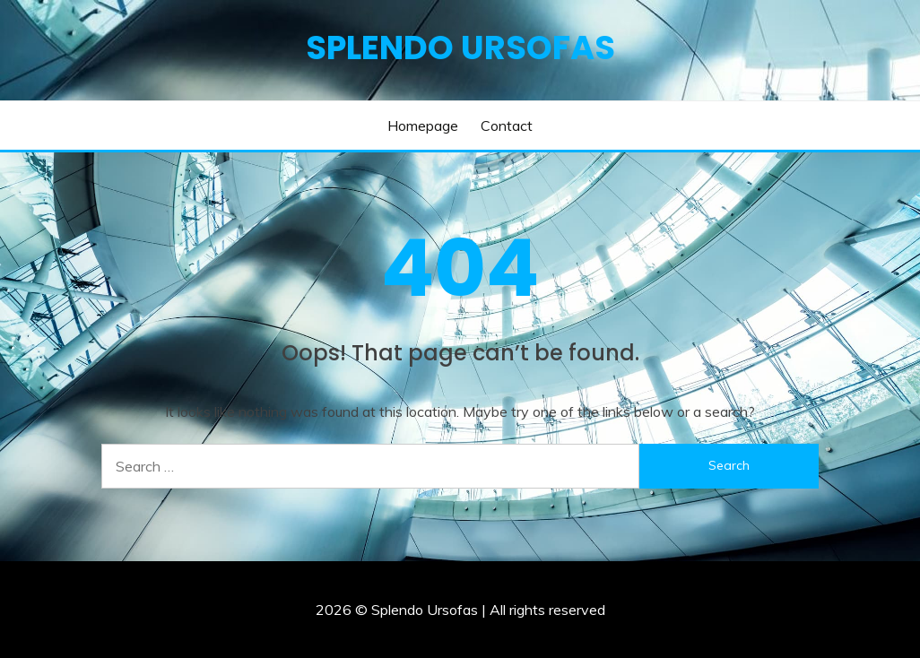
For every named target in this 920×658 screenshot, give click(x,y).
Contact (507, 125)
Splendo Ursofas (460, 47)
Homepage (422, 125)
